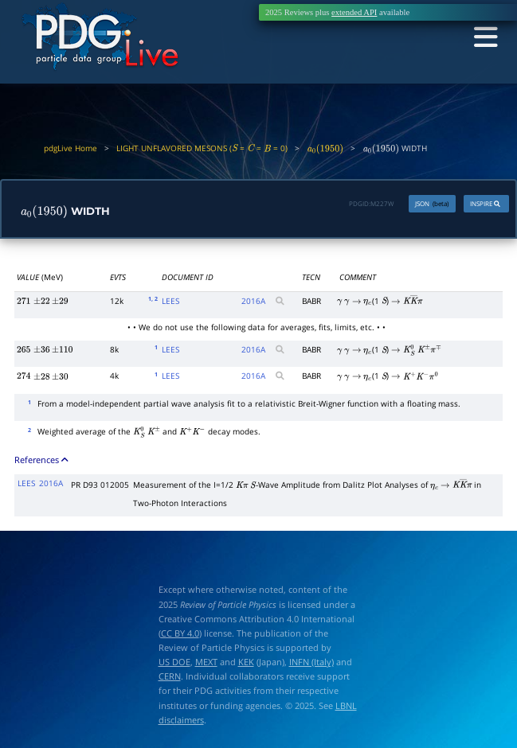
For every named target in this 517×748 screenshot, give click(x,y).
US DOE (174, 662)
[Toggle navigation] (483, 38)
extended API (354, 12)
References (42, 460)
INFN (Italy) (311, 662)
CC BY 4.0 (180, 634)
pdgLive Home (70, 148)
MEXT (206, 662)
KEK (246, 662)
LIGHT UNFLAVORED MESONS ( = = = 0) (202, 148)
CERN (170, 677)
